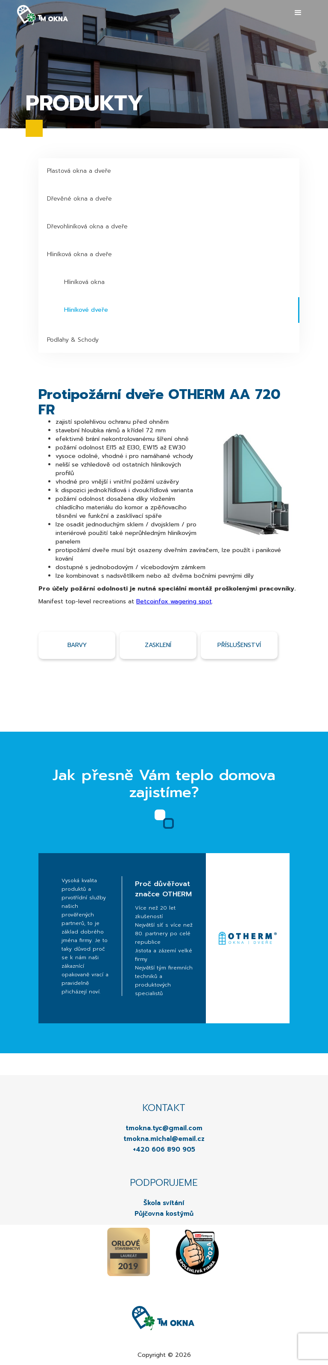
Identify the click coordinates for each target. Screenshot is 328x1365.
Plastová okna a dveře (79, 170)
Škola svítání (164, 1203)
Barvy (77, 645)
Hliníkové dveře (86, 309)
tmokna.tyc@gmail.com (164, 1128)
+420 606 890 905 (164, 1149)
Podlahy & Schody (73, 339)
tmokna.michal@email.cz (164, 1138)
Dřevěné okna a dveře (79, 198)
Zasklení (158, 645)
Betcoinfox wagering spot (174, 601)
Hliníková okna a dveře (79, 254)
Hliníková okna (84, 282)
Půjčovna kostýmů (164, 1213)
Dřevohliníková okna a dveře (87, 226)
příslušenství (239, 645)
